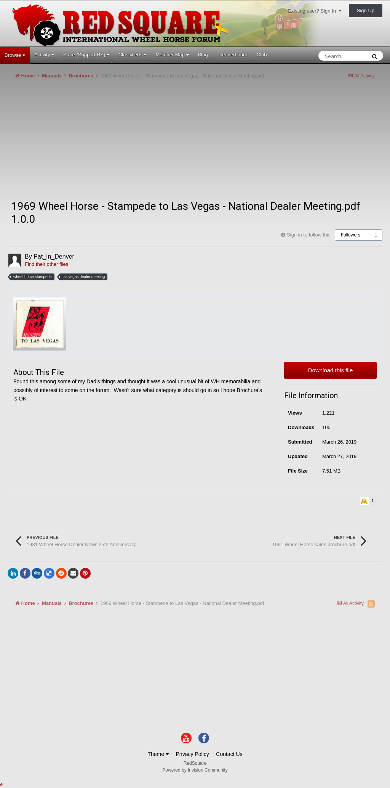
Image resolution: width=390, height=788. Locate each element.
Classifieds (132, 55)
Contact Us (229, 754)
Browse (15, 55)
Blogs (204, 55)
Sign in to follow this (309, 235)
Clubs (263, 55)
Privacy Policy (192, 754)
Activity (44, 55)
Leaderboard (233, 55)
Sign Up (365, 10)
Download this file (330, 370)
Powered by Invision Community (194, 770)
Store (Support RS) (86, 55)
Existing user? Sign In (315, 11)
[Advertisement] (97, 142)
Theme (157, 754)
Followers (350, 235)
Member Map (172, 55)
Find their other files (46, 264)
